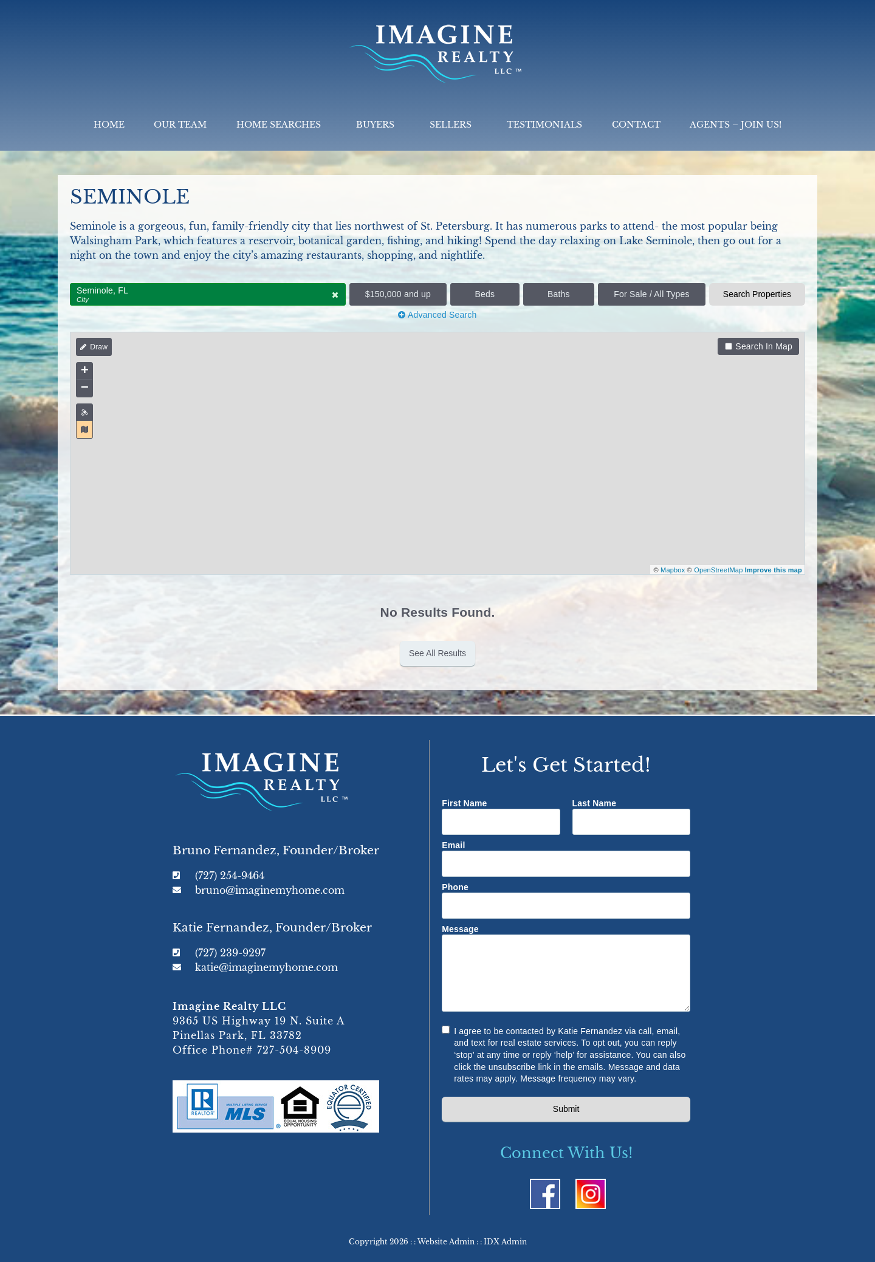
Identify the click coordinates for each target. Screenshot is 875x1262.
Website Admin (446, 1241)
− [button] (85, 388)
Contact (636, 124)
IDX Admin (505, 1241)
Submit (566, 1109)
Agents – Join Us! (735, 124)
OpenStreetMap (718, 570)
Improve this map (773, 570)
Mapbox (673, 570)
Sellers (454, 124)
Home (109, 124)
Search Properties (757, 294)
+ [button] (85, 371)
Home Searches (281, 124)
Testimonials (544, 124)
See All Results (437, 653)
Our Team (180, 124)
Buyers (378, 124)
